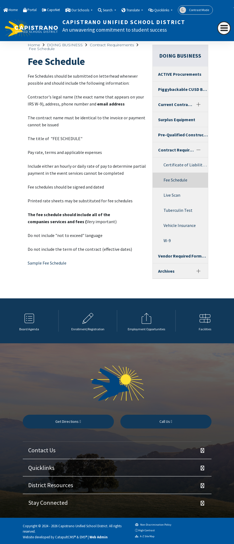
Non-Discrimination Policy (153, 524)
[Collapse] (198, 150)
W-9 (167, 240)
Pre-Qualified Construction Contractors (183, 134)
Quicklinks (41, 468)
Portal (32, 10)
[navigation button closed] (224, 28)
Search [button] (108, 10)
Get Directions (68, 421)
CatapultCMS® (65, 537)
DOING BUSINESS (65, 44)
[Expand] (198, 104)
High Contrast (146, 530)
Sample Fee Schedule (47, 263)
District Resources (50, 485)
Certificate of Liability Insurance (186, 164)
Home (13, 10)
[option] (29, 320)
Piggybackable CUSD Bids (183, 89)
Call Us (165, 421)
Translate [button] (133, 10)
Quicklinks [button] (162, 10)
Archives (166, 271)
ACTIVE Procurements (179, 74)
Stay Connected (48, 502)
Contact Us (42, 450)
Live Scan (172, 195)
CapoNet (53, 10)
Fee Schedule (42, 48)
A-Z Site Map (144, 536)
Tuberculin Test (178, 210)
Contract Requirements (112, 44)
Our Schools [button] (80, 10)
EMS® (83, 537)
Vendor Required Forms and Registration (183, 256)
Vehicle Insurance (180, 225)
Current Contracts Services (176, 104)
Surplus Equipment (176, 119)
